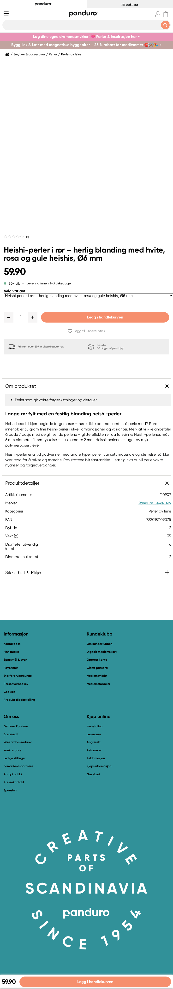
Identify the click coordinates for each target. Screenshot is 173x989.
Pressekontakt (14, 782)
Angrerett (94, 742)
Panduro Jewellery (154, 503)
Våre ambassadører (18, 742)
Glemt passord (97, 668)
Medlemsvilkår (97, 675)
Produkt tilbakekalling (19, 699)
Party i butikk (13, 774)
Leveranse (94, 734)
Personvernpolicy (16, 684)
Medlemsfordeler (98, 684)
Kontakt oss (12, 644)
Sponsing (10, 790)
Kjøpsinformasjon (99, 766)
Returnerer (94, 750)
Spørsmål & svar (15, 659)
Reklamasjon (96, 758)
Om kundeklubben (99, 644)
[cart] (166, 14)
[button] (8, 317)
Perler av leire (71, 54)
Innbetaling (94, 726)
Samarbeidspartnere (18, 766)
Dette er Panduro (16, 726)
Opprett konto (97, 659)
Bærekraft (11, 734)
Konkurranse (12, 750)
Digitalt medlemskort (102, 651)
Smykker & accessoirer (29, 54)
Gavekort (93, 774)
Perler (53, 54)
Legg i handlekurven (105, 317)
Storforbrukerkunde (18, 675)
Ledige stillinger (15, 758)
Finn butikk (11, 651)
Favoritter (11, 668)
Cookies (9, 692)
